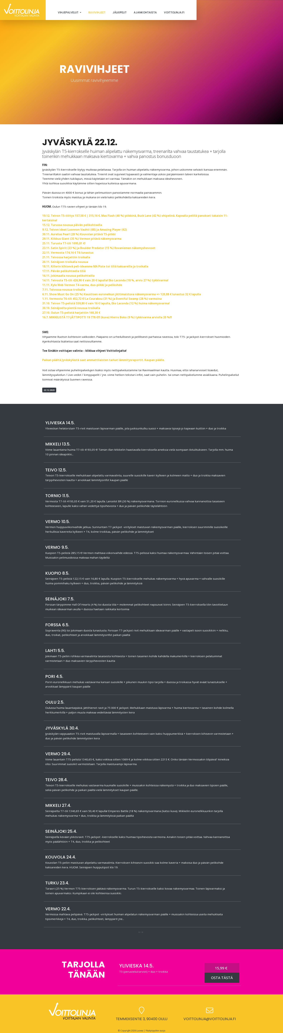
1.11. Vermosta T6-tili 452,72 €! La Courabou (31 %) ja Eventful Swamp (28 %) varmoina (102, 298)
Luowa (140, 1030)
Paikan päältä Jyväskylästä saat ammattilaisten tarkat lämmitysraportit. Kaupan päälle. (103, 360)
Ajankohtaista (145, 12)
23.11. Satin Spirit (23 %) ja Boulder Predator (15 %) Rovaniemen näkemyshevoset (98, 248)
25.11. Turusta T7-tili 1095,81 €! (63, 243)
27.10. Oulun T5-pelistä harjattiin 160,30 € (71, 312)
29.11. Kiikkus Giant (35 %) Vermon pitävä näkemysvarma (81, 238)
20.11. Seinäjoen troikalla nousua (65, 262)
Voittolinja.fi (174, 12)
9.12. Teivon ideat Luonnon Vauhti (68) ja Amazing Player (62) (84, 229)
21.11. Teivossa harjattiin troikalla (66, 257)
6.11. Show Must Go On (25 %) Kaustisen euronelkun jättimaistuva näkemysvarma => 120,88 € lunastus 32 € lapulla (121, 294)
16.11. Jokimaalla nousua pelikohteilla (68, 275)
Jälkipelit (120, 12)
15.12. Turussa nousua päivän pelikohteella (72, 225)
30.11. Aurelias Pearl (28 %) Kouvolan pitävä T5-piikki (79, 234)
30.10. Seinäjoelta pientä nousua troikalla (71, 308)
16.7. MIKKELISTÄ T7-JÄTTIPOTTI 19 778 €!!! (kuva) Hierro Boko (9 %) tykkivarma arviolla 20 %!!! (107, 317)
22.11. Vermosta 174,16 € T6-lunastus (67, 252)
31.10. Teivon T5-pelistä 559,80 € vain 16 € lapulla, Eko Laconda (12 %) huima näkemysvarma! (106, 303)
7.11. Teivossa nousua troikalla (63, 289)
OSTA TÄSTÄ (222, 977)
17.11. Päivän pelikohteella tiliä (64, 271)
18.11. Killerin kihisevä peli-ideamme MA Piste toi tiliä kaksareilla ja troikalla (95, 266)
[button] (140, 932)
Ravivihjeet (96, 12)
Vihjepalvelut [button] (68, 12)
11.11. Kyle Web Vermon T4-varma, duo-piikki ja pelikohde (82, 285)
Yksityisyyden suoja (155, 1030)
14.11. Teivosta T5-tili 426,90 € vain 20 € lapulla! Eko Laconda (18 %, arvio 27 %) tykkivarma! (105, 280)
